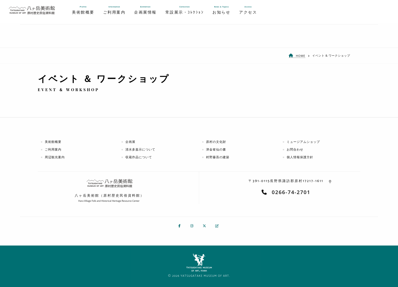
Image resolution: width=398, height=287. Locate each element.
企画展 (130, 142)
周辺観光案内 (55, 157)
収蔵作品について (138, 157)
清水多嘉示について (140, 149)
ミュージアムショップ (303, 142)
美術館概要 (53, 142)
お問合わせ (295, 149)
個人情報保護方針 (300, 157)
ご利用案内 (53, 149)
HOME (300, 56)
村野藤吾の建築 (217, 157)
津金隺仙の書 (216, 149)
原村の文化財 (216, 142)
